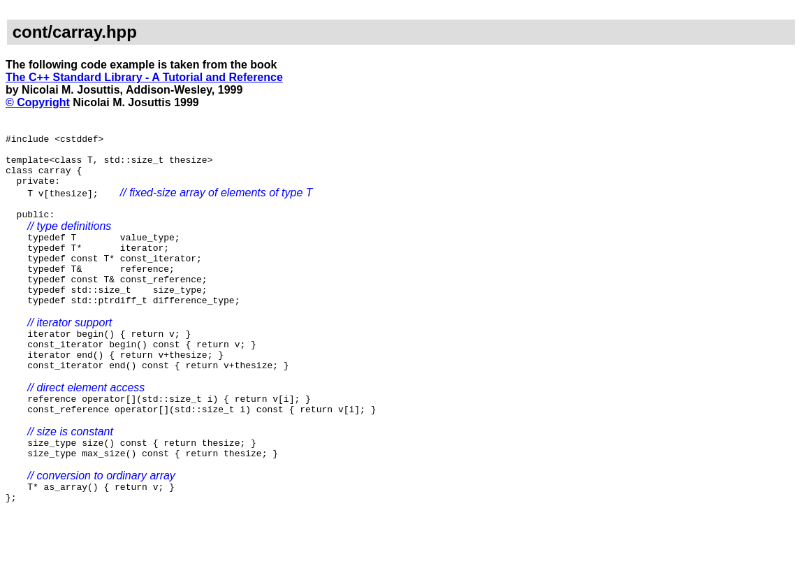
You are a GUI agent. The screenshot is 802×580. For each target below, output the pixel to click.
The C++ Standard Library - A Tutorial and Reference (144, 77)
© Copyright (38, 102)
